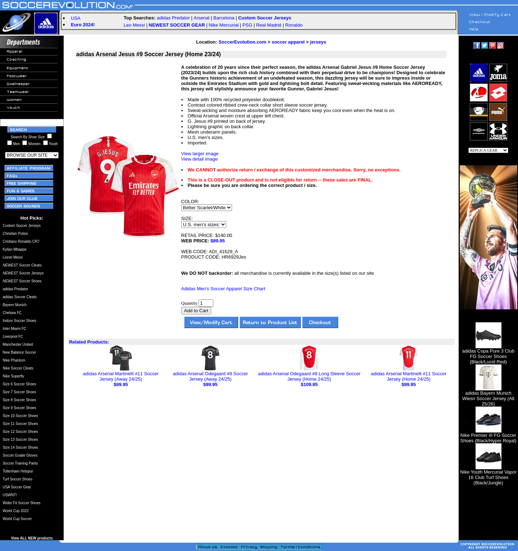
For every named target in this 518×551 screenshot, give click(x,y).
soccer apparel (288, 42)
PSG (247, 25)
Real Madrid (268, 25)
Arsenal (201, 18)
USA (76, 18)
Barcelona (224, 18)
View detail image (199, 159)
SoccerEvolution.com (242, 42)
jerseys (318, 42)
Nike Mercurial (223, 25)
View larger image (200, 153)
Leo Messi (134, 25)
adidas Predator (173, 18)
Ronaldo (294, 25)
